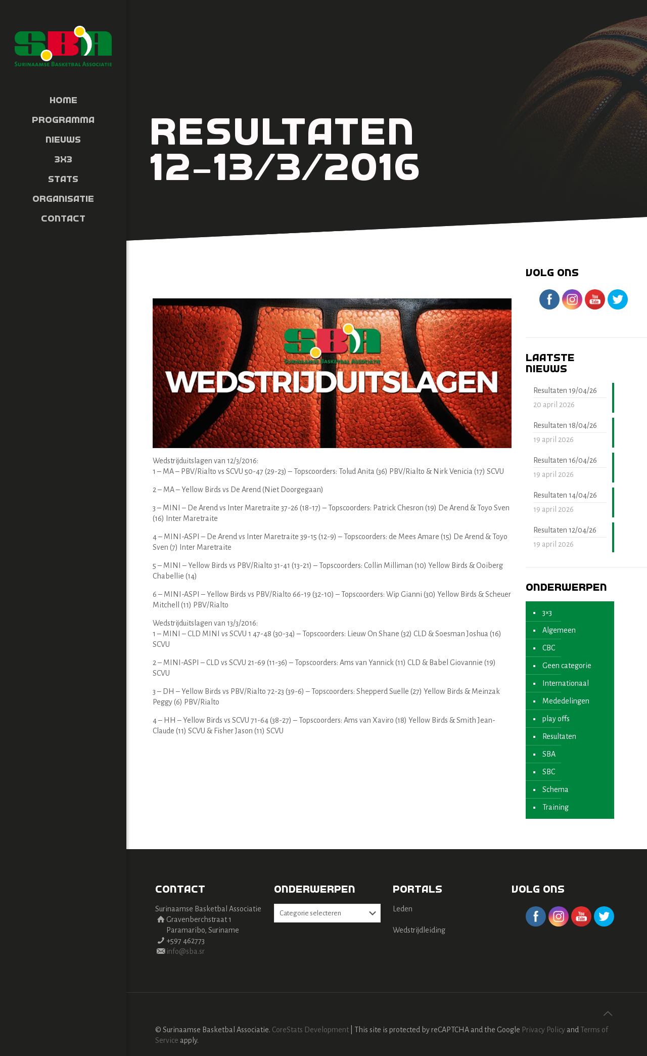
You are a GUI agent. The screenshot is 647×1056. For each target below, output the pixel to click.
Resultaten (559, 736)
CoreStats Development (310, 1030)
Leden (402, 909)
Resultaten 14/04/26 (565, 495)
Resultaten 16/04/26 (565, 460)
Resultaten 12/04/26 (564, 530)
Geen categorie (566, 666)
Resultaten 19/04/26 (565, 390)
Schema (555, 789)
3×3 (547, 612)
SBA (549, 754)
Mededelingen (565, 701)
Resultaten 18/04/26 (565, 425)
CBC (548, 648)
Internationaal (565, 683)
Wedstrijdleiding (419, 930)
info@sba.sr (185, 951)
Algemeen (559, 630)
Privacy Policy (543, 1030)
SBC (548, 772)
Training (555, 807)
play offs (556, 719)
